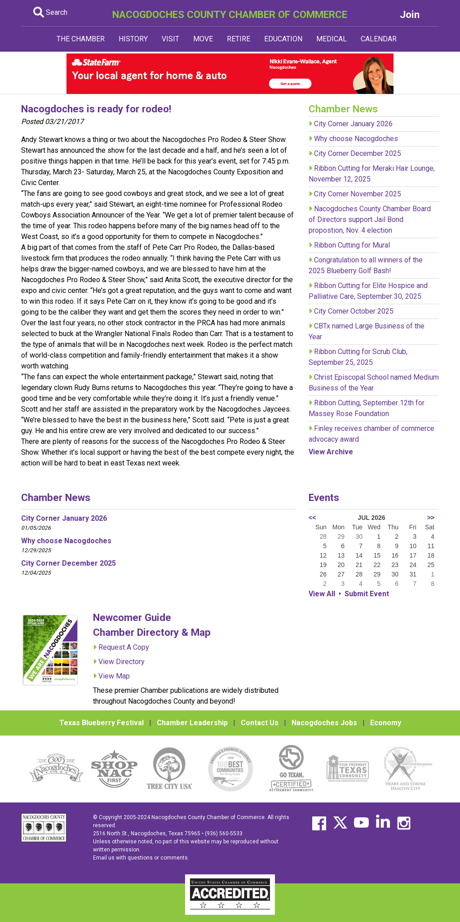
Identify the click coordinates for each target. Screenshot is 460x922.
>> (430, 517)
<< (312, 517)
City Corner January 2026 (353, 124)
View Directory (121, 661)
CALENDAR (379, 39)
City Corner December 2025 (357, 153)
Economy (385, 722)
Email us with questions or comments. (141, 858)
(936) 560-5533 (224, 833)
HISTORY (133, 39)
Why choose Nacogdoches (356, 138)
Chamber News (55, 497)
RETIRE (238, 39)
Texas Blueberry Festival (101, 722)
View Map (114, 676)
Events (324, 497)
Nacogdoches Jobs (324, 722)
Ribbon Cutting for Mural (352, 245)
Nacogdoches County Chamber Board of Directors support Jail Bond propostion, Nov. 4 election (370, 219)
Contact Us (260, 722)
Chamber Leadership (192, 722)
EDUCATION (283, 39)
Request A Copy (123, 647)
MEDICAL (331, 39)
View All (322, 594)
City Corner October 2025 (354, 311)
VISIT (170, 39)
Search (50, 12)
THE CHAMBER (81, 39)
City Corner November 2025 (357, 194)
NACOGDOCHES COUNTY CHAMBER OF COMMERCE (229, 14)
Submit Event (367, 594)
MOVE (203, 39)
